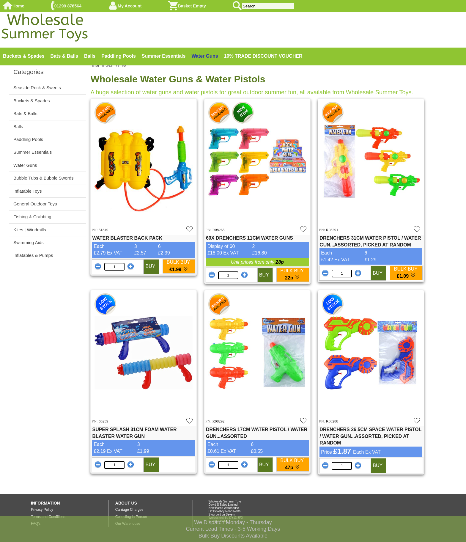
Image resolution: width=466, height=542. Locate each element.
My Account (130, 6)
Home (18, 6)
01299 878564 (67, 6)
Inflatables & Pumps (33, 255)
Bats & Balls (64, 56)
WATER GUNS (116, 66)
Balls (89, 56)
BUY (150, 266)
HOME (95, 66)
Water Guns (204, 56)
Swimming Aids (28, 242)
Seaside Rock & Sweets (37, 87)
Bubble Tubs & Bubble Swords (43, 177)
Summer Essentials (164, 56)
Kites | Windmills (29, 229)
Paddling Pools (118, 56)
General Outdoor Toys (35, 203)
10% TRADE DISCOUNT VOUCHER (263, 56)
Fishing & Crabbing (32, 216)
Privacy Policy (42, 510)
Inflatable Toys (27, 191)
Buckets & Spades (24, 56)
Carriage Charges (129, 510)
